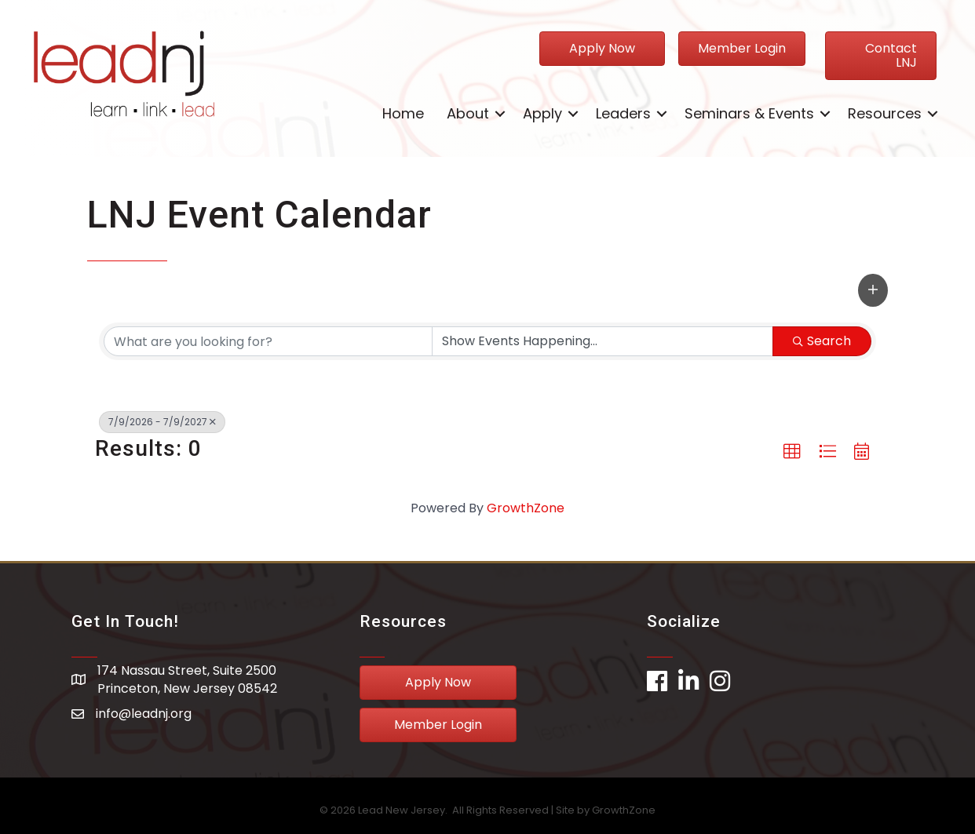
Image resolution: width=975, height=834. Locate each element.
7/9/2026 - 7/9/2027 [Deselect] (162, 421)
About (468, 113)
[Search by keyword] (268, 341)
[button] (873, 290)
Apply (542, 113)
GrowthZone (525, 508)
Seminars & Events (749, 113)
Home (403, 113)
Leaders (623, 113)
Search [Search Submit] (822, 341)
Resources (885, 113)
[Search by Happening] (602, 341)
